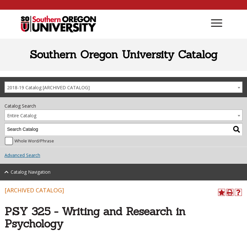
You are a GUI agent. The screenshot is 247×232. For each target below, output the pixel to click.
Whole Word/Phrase (34, 141)
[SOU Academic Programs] (58, 24)
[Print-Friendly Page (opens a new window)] (229, 192)
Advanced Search (22, 155)
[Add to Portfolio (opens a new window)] (221, 192)
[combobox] (123, 87)
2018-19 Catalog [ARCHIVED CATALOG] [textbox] (48, 87)
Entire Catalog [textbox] (21, 115)
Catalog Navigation (30, 172)
